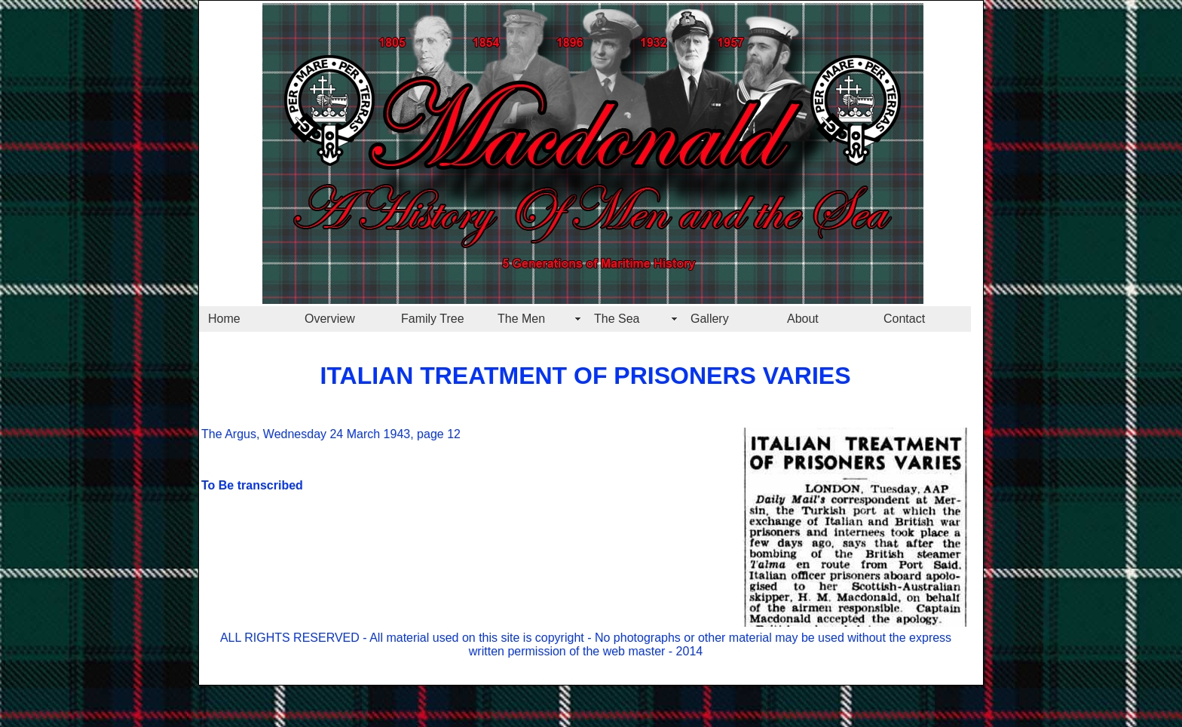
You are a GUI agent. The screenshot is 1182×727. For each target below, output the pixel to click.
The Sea (616, 318)
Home (224, 318)
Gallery (710, 318)
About (803, 318)
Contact (904, 318)
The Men (521, 318)
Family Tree (432, 318)
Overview (330, 318)
